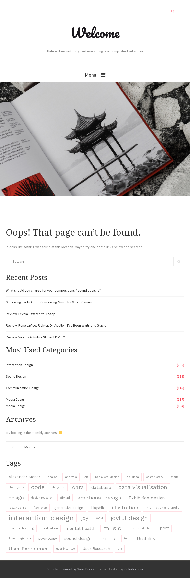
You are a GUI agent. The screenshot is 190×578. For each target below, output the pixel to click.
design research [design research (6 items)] (42, 497)
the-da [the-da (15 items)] (108, 538)
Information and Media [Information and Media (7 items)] (162, 507)
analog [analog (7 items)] (53, 477)
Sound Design (16, 376)
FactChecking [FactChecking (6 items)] (17, 507)
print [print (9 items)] (164, 528)
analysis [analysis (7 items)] (71, 477)
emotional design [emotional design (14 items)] (99, 498)
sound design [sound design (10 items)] (78, 538)
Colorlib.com (133, 569)
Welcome (95, 33)
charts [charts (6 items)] (174, 477)
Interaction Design (19, 365)
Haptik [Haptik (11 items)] (97, 507)
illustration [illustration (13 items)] (125, 508)
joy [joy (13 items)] (84, 518)
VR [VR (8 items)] (120, 549)
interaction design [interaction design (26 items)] (41, 518)
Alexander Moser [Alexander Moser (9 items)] (24, 477)
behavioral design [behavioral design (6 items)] (107, 477)
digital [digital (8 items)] (65, 497)
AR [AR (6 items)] (86, 477)
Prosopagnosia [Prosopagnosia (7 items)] (20, 538)
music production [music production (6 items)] (140, 528)
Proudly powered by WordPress (70, 569)
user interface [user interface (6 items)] (65, 548)
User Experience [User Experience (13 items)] (29, 549)
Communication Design (23, 388)
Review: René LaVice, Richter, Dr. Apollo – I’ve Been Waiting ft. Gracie (56, 325)
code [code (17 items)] (38, 487)
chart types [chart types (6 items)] (16, 487)
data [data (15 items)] (78, 487)
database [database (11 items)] (101, 487)
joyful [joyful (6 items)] (99, 518)
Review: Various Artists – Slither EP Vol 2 (35, 337)
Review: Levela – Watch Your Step (30, 314)
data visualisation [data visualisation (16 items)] (143, 487)
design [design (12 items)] (16, 497)
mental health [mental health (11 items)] (80, 528)
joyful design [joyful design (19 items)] (129, 518)
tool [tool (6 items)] (126, 538)
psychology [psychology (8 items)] (47, 538)
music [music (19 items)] (112, 528)
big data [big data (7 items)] (132, 477)
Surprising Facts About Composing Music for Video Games (49, 302)
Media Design (16, 399)
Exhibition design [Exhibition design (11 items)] (147, 497)
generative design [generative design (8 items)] (68, 508)
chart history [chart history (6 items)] (154, 477)
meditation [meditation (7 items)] (49, 528)
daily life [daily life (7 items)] (58, 487)
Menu (90, 75)
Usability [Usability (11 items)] (146, 538)
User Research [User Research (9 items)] (96, 548)
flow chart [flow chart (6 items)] (40, 507)
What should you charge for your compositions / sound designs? (53, 290)
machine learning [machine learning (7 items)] (21, 528)
